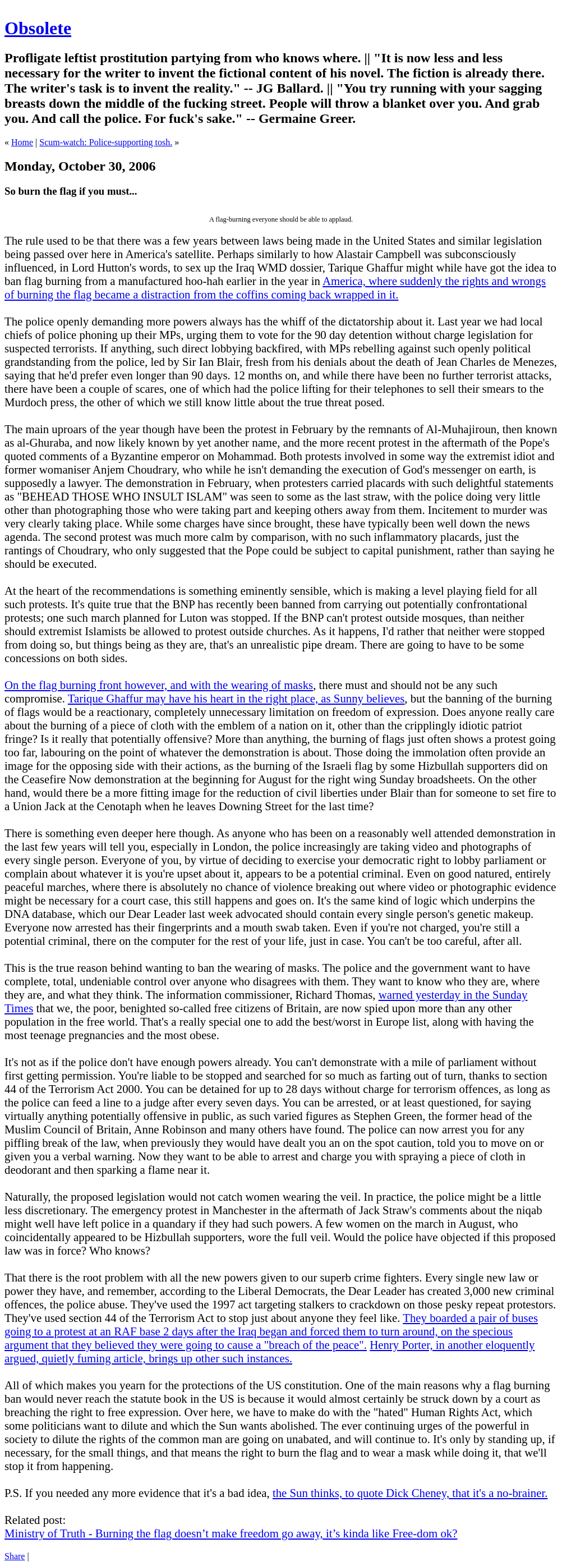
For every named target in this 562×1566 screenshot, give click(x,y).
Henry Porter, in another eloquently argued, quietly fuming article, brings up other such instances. (269, 1351)
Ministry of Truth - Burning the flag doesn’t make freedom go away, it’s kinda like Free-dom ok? (230, 1533)
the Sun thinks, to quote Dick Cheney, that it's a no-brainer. (410, 1492)
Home (22, 142)
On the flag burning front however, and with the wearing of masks (158, 684)
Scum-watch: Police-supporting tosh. (105, 142)
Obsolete (37, 28)
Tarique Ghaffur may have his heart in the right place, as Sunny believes (236, 698)
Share (14, 1556)
